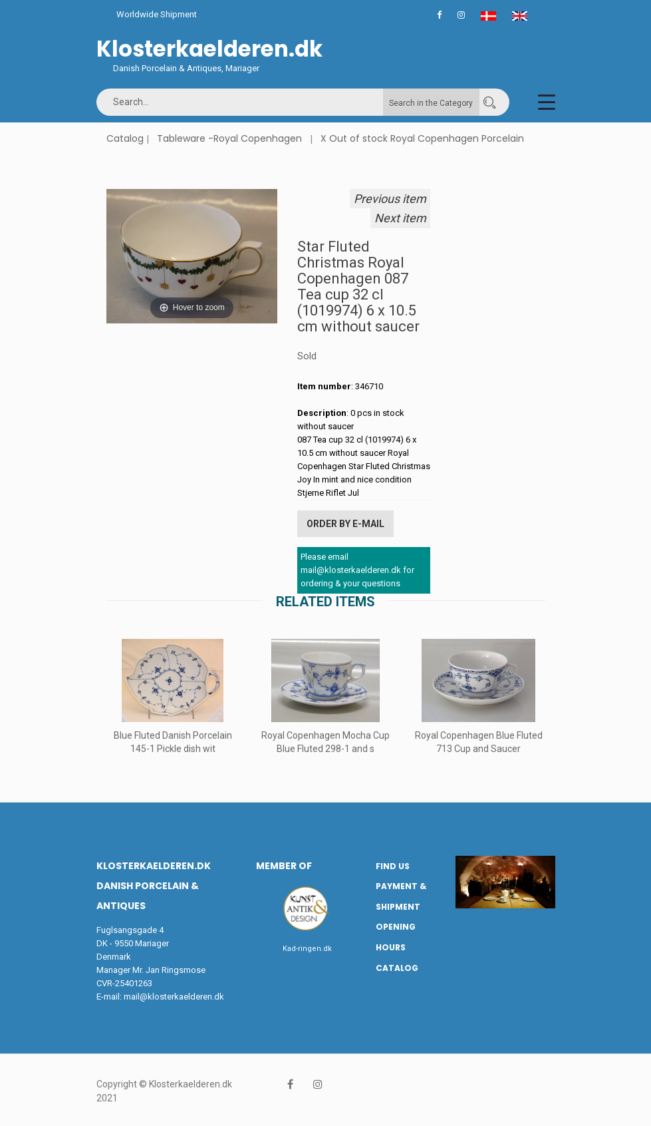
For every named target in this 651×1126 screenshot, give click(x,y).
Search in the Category (431, 103)
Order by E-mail (345, 523)
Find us (393, 866)
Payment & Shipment (401, 896)
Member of (284, 865)
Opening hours (396, 937)
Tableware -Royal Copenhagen (229, 138)
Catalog (125, 138)
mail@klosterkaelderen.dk (174, 997)
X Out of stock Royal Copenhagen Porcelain (422, 138)
